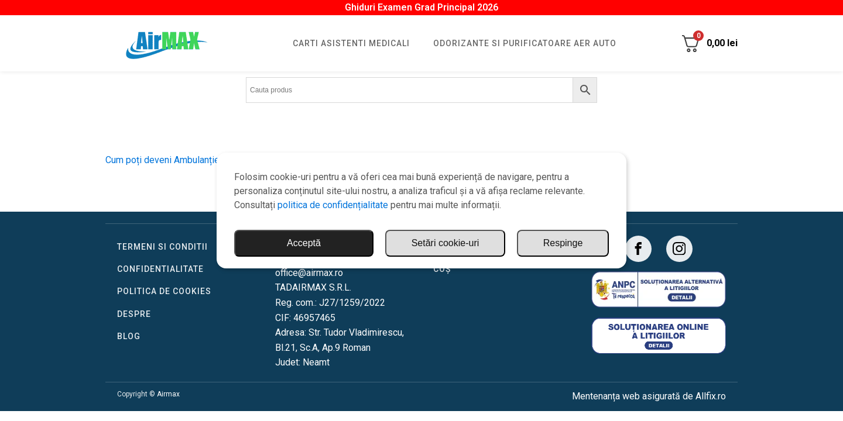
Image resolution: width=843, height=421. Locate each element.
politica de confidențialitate (332, 204)
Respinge (563, 243)
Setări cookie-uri (445, 243)
